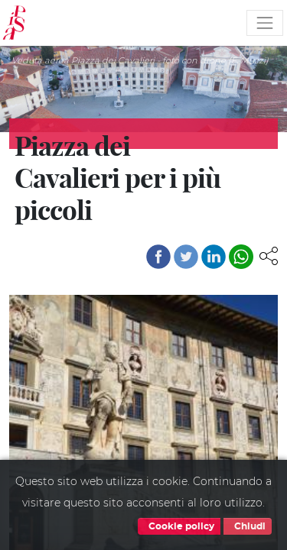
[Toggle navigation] (264, 23)
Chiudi (248, 526)
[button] (268, 255)
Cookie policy (179, 526)
